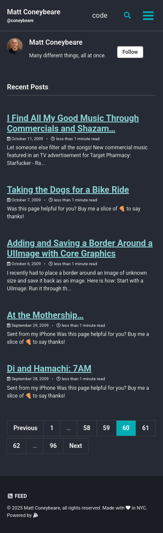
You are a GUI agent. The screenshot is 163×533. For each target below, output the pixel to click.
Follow (130, 52)
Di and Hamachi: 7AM (49, 368)
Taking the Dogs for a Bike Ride (68, 189)
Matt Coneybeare (33, 16)
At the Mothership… (45, 315)
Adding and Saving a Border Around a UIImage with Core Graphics (80, 248)
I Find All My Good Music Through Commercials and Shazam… (73, 123)
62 (16, 445)
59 (106, 427)
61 (145, 427)
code (99, 15)
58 (86, 427)
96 (53, 445)
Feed (17, 496)
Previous (25, 427)
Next (76, 445)
